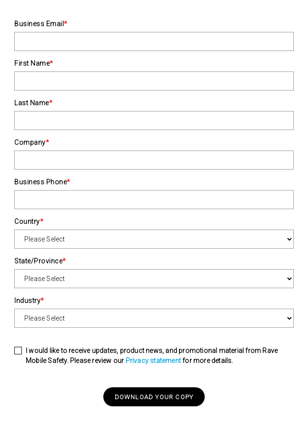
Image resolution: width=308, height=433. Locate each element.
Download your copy (154, 397)
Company (31, 142)
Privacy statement (153, 360)
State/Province (40, 261)
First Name (33, 63)
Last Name (33, 103)
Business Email (41, 24)
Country (28, 221)
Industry (29, 300)
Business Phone (42, 182)
